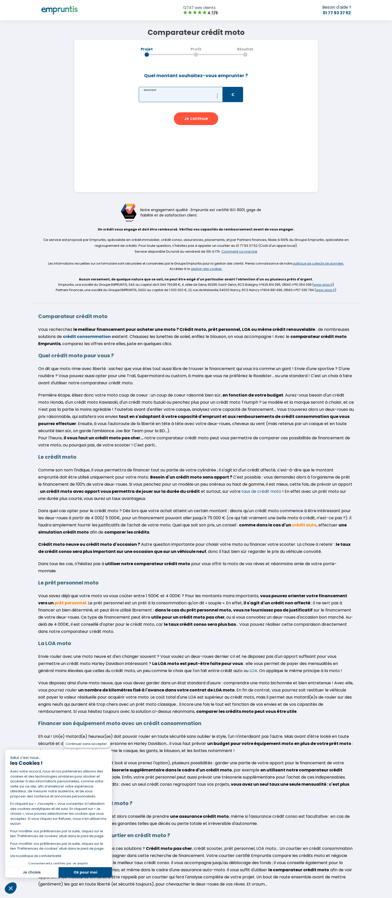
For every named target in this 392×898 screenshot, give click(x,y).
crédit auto (304, 525)
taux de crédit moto (261, 491)
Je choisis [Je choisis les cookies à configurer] (32, 872)
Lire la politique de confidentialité (35, 856)
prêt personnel (70, 603)
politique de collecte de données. (318, 263)
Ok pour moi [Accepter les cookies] (85, 872)
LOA (253, 671)
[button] (11, 888)
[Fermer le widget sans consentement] (86, 744)
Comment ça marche (239, 251)
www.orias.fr (323, 284)
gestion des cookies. (206, 269)
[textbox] (181, 94)
